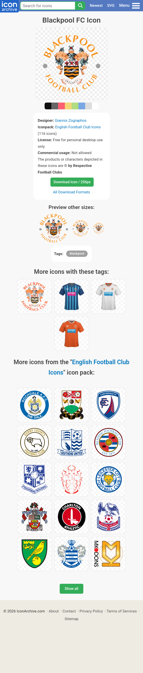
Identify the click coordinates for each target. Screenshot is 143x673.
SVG (111, 5)
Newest (96, 5)
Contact (69, 611)
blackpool (77, 253)
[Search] (80, 5)
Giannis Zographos (70, 120)
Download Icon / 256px (72, 182)
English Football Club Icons (78, 127)
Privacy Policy (91, 611)
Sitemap (72, 619)
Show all (71, 588)
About (54, 611)
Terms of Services (122, 611)
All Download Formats (71, 192)
